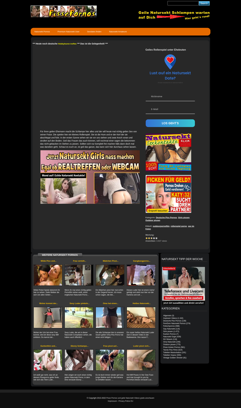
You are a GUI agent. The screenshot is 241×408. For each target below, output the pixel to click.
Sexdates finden (94, 31)
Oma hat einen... (110, 303)
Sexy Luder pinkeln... (80, 303)
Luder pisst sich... (141, 346)
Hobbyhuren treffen (67, 44)
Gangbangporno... (141, 261)
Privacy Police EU (126, 401)
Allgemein (167, 315)
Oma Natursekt (169, 342)
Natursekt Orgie (169, 337)
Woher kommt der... (48, 303)
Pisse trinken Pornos (171, 347)
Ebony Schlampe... (80, 346)
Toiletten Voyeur (169, 355)
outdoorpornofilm (161, 226)
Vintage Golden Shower (173, 358)
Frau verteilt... (79, 261)
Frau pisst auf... (110, 346)
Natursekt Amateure (118, 31)
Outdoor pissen (152, 220)
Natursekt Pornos (42, 31)
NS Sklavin (167, 339)
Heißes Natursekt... (142, 303)
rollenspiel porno (179, 226)
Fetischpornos (169, 326)
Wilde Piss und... (48, 261)
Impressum (112, 401)
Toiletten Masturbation (172, 352)
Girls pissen (184, 217)
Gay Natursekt (169, 329)
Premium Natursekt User (68, 31)
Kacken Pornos (169, 334)
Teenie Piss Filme (170, 350)
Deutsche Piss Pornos (166, 217)
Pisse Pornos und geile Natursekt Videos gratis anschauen (130, 398)
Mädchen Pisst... (111, 261)
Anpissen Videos (170, 318)
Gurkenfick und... (48, 346)
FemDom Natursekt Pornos (174, 323)
